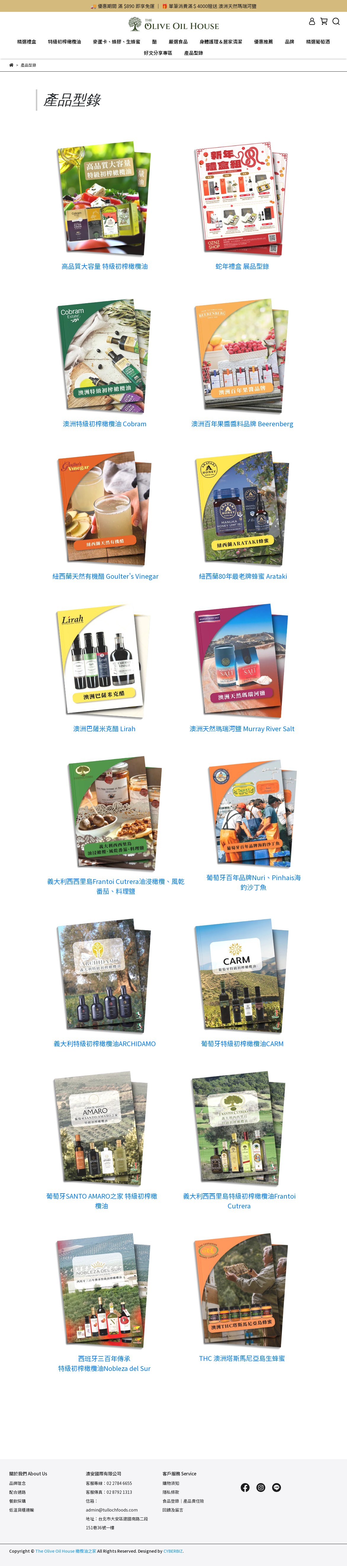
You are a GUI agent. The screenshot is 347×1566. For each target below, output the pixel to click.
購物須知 (171, 1483)
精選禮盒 (26, 41)
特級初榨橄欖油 (64, 41)
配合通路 (17, 1492)
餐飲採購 (17, 1501)
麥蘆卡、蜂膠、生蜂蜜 (116, 41)
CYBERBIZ (173, 1551)
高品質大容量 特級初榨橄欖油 (105, 266)
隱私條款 (171, 1492)
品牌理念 (17, 1483)
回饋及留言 (173, 1510)
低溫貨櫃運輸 (21, 1510)
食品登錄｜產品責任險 (183, 1501)
